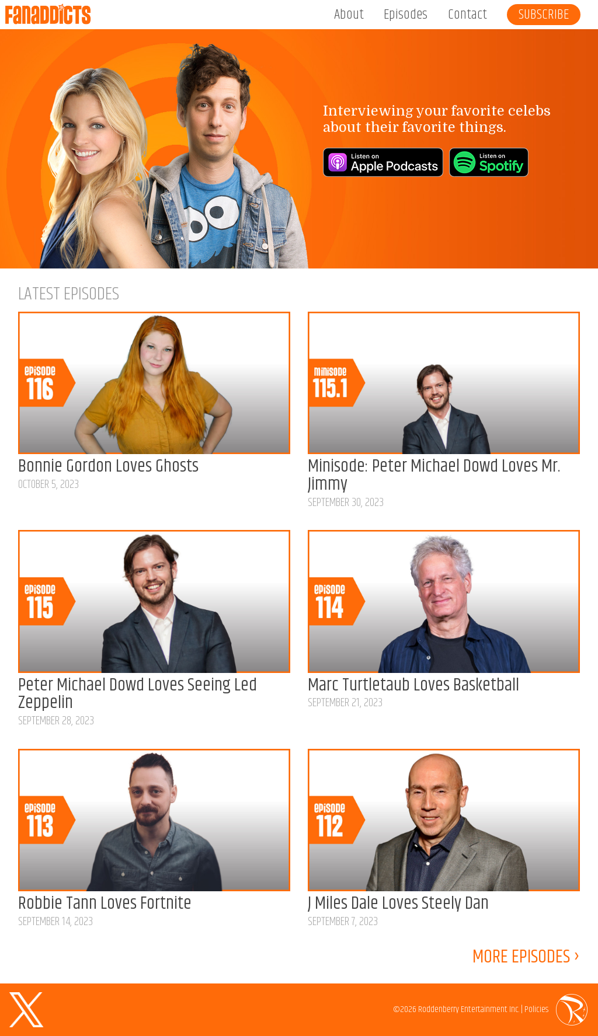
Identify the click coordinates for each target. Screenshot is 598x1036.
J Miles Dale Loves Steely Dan (398, 904)
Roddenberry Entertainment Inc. (468, 1009)
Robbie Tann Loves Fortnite (105, 904)
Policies (536, 1009)
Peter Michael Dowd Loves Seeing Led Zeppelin (137, 694)
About (349, 14)
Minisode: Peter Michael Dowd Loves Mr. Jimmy (434, 475)
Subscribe (544, 14)
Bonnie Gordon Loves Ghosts (108, 466)
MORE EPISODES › (526, 960)
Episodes (405, 14)
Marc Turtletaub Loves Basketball (413, 685)
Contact (467, 14)
